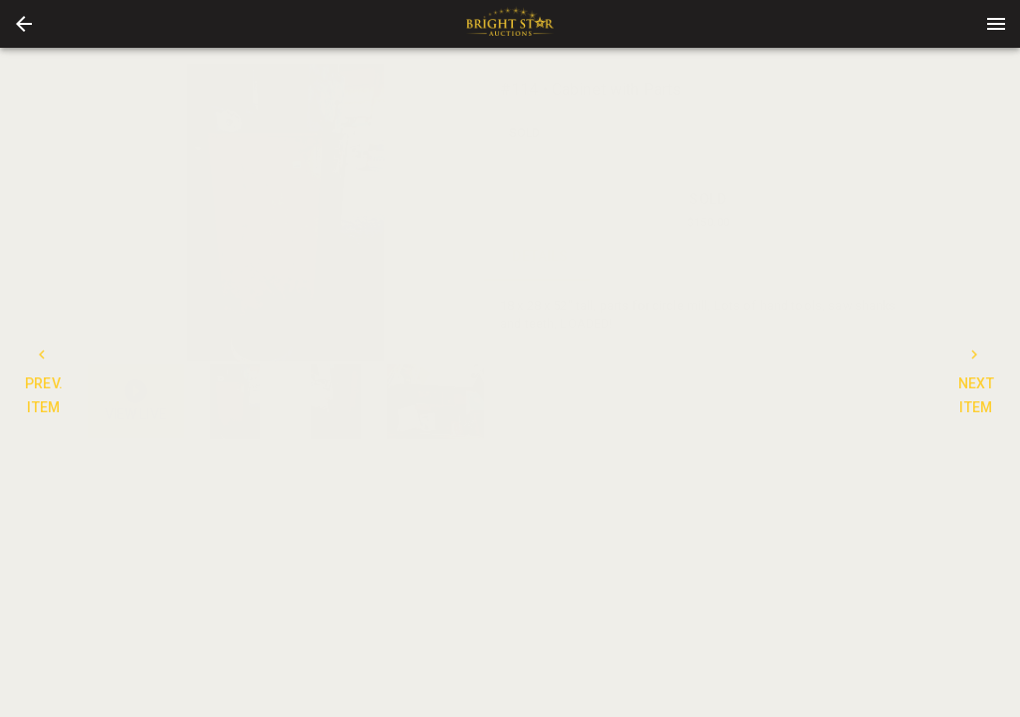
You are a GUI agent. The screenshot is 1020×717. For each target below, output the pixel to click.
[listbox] (286, 212)
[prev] (103, 212)
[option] (286, 212)
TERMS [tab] (764, 257)
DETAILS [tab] (540, 257)
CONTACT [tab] (653, 257)
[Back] (24, 24)
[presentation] (510, 24)
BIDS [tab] (877, 257)
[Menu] (996, 24)
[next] (469, 212)
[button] (24, 24)
